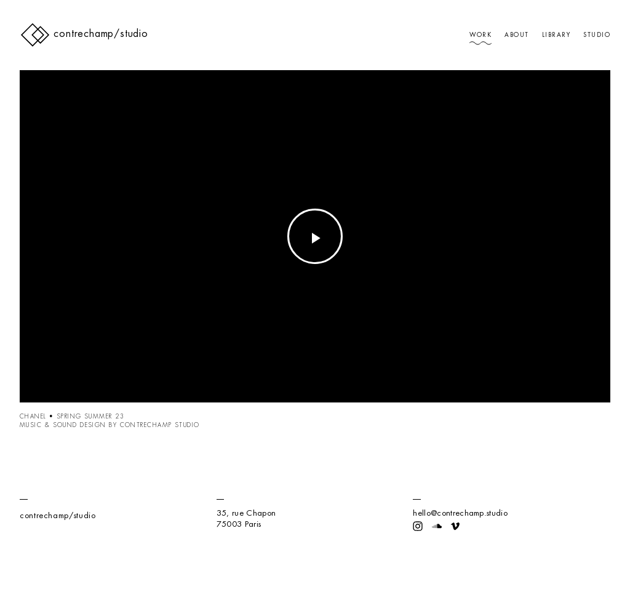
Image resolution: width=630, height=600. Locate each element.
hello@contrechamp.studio (460, 513)
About (516, 35)
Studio (596, 35)
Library (556, 35)
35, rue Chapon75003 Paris (246, 518)
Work (480, 35)
